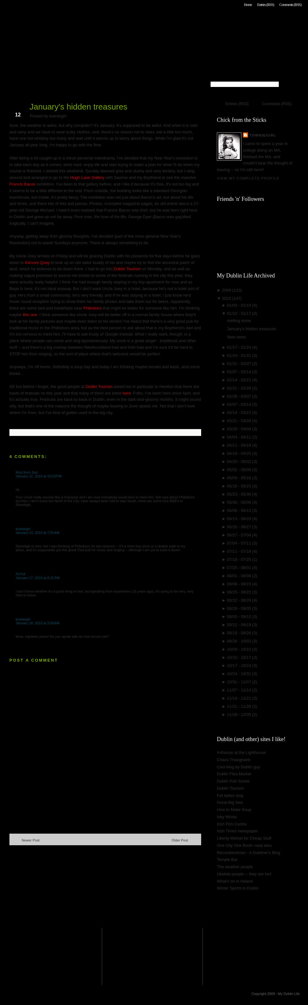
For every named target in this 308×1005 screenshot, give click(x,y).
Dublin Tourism (128, 268)
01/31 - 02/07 (239, 363)
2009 (227, 290)
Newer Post (31, 840)
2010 (227, 298)
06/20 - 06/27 (239, 526)
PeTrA (20, 574)
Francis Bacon (22, 184)
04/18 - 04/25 (239, 453)
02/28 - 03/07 (239, 396)
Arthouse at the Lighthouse (241, 752)
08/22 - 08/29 (239, 600)
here (127, 393)
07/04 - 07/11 (239, 543)
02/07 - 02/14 (239, 371)
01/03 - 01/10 (239, 305)
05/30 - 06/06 (239, 502)
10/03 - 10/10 (239, 649)
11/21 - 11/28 (239, 706)
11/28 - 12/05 (239, 714)
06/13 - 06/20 (239, 518)
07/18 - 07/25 (239, 559)
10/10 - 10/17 (239, 657)
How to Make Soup (234, 809)
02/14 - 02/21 (239, 380)
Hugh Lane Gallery (87, 177)
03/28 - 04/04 (239, 429)
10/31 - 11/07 (239, 682)
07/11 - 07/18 (239, 551)
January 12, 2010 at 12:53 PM (39, 476)
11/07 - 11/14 (239, 690)
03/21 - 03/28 (239, 420)
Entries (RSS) (265, 5)
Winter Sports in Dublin (238, 888)
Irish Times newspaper (237, 831)
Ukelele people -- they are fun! (244, 874)
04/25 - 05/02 (239, 461)
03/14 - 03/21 (239, 412)
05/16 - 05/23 (239, 486)
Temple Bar (227, 859)
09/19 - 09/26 (239, 633)
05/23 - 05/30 (239, 494)
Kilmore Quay (38, 262)
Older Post (180, 840)
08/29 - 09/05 (239, 608)
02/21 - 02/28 (239, 388)
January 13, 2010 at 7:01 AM (37, 533)
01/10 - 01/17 (239, 313)
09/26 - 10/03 (239, 641)
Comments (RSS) (290, 5)
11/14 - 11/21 (239, 698)
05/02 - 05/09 (239, 469)
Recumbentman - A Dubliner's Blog (248, 852)
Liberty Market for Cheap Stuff (244, 838)
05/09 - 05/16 (239, 478)
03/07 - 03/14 (239, 404)
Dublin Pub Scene (233, 781)
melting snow (239, 320)
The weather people (235, 866)
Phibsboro (92, 308)
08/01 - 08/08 (239, 575)
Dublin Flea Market (234, 773)
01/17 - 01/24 (239, 347)
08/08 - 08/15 (239, 584)
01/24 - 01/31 (239, 355)
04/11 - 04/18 (239, 445)
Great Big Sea (230, 802)
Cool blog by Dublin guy (238, 767)
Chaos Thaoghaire (233, 759)
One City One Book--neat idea (244, 845)
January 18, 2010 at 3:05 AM (37, 623)
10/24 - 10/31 (239, 673)
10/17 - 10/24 (239, 665)
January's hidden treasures (78, 106)
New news (236, 337)
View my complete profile (248, 178)
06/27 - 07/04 (239, 535)
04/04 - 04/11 (239, 437)
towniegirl (23, 529)
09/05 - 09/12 (239, 616)
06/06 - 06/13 (239, 510)
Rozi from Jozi (27, 472)
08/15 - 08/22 (239, 592)
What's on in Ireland (235, 881)
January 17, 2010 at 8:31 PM (38, 578)
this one (30, 314)
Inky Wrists (227, 816)
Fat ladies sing (230, 795)
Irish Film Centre (232, 824)
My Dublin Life (90, 22)
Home (248, 5)
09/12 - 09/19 (239, 624)
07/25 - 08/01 (239, 567)
